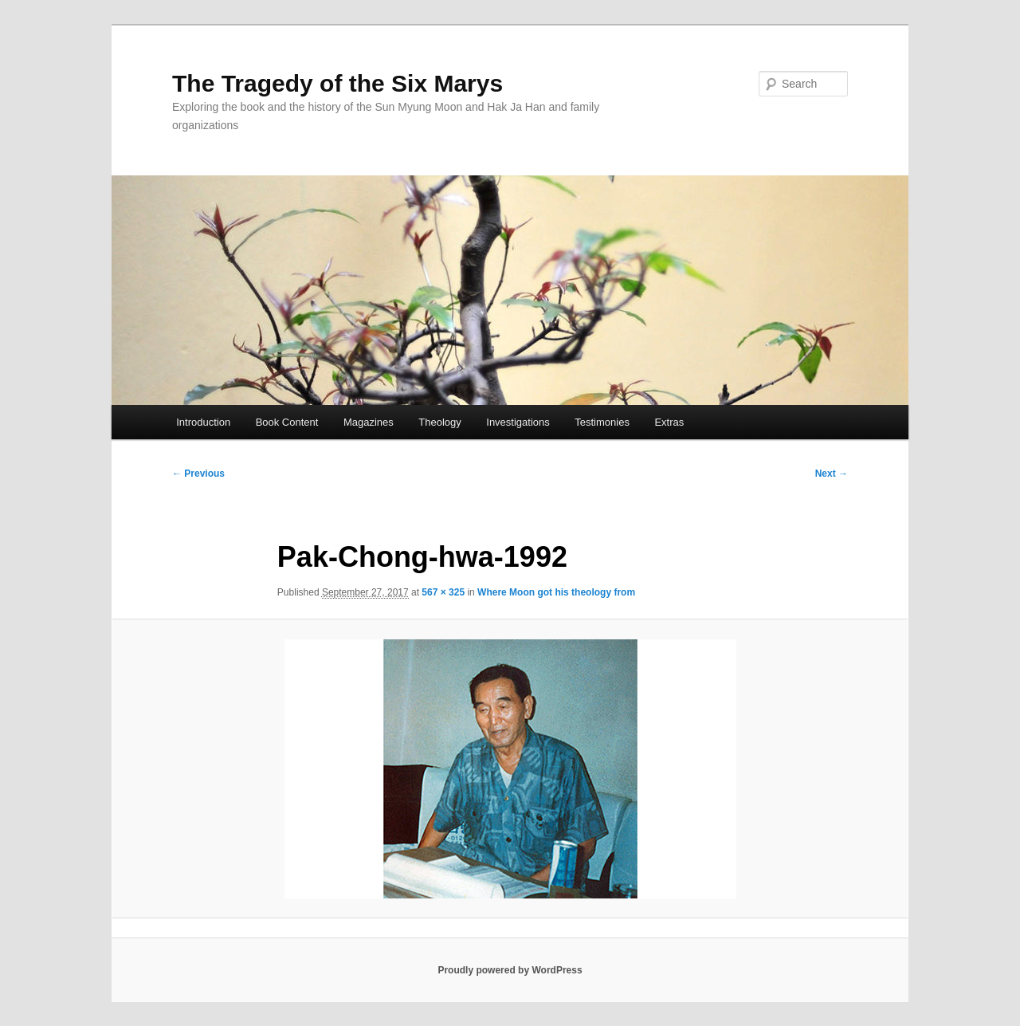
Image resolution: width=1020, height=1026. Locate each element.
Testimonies (602, 422)
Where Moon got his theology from (556, 592)
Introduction (203, 422)
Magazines (368, 422)
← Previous (198, 473)
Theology (439, 422)
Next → (831, 473)
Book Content (287, 422)
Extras (669, 422)
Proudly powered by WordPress (509, 970)
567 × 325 (443, 592)
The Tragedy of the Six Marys (337, 83)
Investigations (518, 422)
